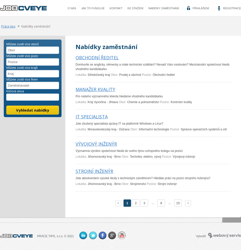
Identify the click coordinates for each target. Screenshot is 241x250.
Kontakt (116, 8)
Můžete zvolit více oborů (22, 44)
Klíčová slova (15, 91)
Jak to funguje (92, 8)
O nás (72, 8)
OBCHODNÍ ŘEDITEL (97, 58)
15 (178, 203)
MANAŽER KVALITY (95, 89)
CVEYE (24, 8)
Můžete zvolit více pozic (22, 56)
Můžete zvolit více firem (22, 79)
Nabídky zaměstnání (163, 8)
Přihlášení (201, 8)
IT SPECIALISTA (92, 117)
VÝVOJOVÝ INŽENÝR (96, 144)
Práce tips (8, 26)
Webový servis (224, 234)
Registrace (232, 8)
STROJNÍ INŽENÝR (94, 171)
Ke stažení (135, 8)
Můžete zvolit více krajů (22, 68)
